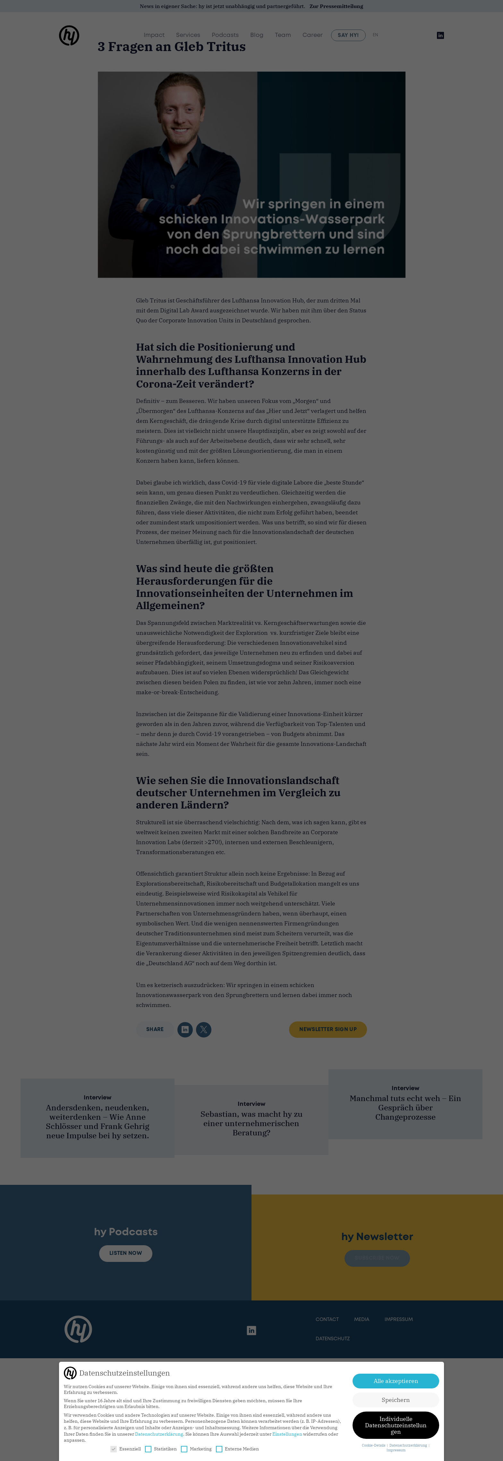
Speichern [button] (396, 1400)
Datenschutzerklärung (159, 1434)
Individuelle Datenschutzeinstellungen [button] (396, 1425)
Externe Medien (237, 1449)
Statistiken (161, 1449)
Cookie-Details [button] (374, 1445)
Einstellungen (287, 1434)
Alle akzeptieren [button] (396, 1381)
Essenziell (125, 1449)
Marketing (196, 1449)
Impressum (396, 1450)
